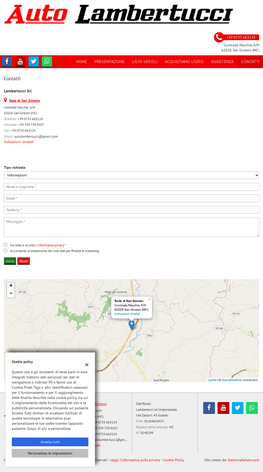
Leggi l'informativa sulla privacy (135, 460)
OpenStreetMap (232, 379)
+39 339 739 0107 (31, 124)
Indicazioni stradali (19, 141)
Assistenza (222, 62)
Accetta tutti (50, 442)
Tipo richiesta (14, 167)
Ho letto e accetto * (38, 245)
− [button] (11, 294)
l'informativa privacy (50, 245)
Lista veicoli (144, 62)
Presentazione (110, 62)
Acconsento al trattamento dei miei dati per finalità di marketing (54, 250)
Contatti (250, 62)
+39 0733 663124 (30, 119)
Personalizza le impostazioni (50, 453)
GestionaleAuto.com (243, 460)
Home (81, 62)
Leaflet (212, 379)
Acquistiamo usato (184, 62)
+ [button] (11, 286)
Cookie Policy (173, 460)
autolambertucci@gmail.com (36, 136)
